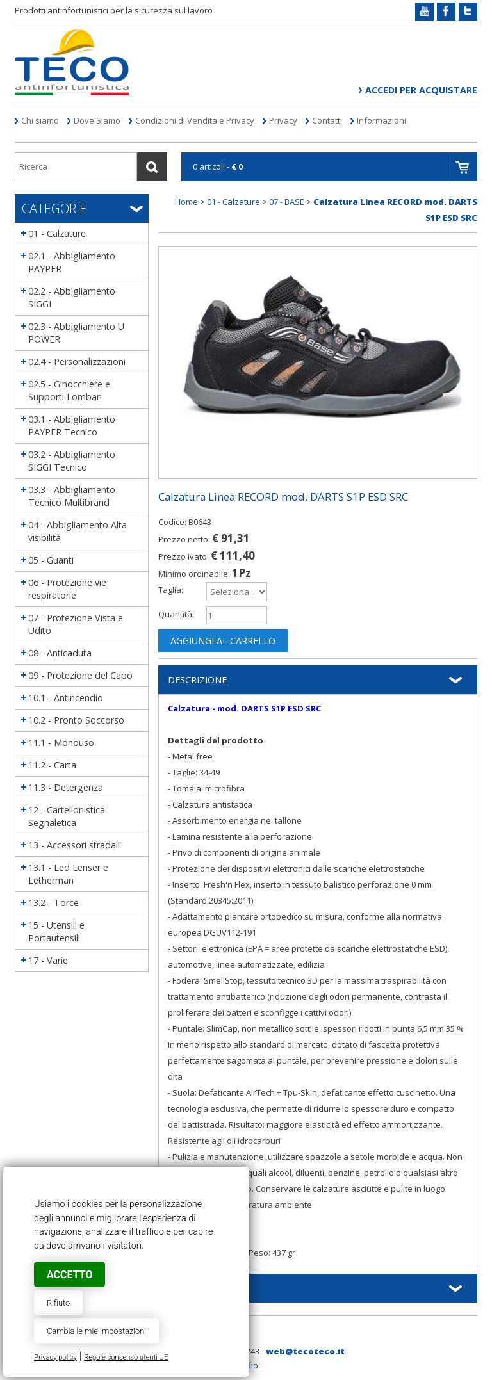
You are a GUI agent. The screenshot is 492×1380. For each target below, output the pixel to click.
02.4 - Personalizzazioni (77, 361)
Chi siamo (40, 120)
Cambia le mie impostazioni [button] (96, 1331)
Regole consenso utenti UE (126, 1357)
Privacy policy (55, 1357)
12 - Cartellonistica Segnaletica (66, 816)
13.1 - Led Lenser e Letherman (68, 873)
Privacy (283, 120)
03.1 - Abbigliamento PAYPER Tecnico (71, 425)
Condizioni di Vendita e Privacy (194, 120)
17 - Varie (48, 960)
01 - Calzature (57, 233)
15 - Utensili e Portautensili (56, 931)
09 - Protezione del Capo (80, 675)
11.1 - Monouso (61, 742)
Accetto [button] (69, 1275)
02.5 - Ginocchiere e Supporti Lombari (69, 390)
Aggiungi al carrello (222, 641)
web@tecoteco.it (305, 1351)
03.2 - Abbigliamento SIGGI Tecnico (71, 460)
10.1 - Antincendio (65, 698)
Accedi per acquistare (421, 90)
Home (186, 201)
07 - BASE (286, 201)
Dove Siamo (97, 120)
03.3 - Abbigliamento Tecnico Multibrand (71, 495)
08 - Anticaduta (60, 653)
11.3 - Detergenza (65, 787)
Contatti (327, 120)
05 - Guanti (51, 560)
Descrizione (197, 680)
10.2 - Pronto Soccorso (76, 720)
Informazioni (381, 120)
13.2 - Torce (53, 903)
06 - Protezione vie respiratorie (67, 588)
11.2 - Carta (52, 765)
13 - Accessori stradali (74, 845)
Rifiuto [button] (58, 1303)
